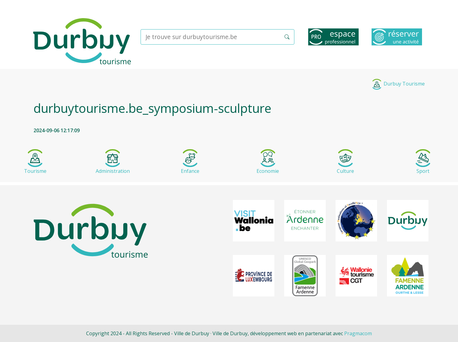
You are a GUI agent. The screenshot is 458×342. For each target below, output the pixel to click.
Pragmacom (358, 333)
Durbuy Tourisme (398, 83)
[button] (287, 37)
